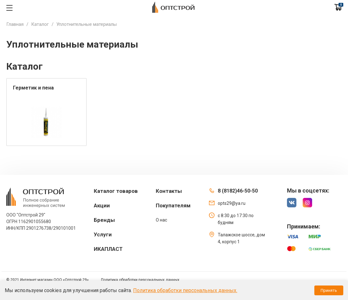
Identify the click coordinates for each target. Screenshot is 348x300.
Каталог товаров (116, 191)
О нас (161, 219)
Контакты (169, 191)
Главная (15, 24)
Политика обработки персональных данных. (185, 290)
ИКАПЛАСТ (108, 249)
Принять (329, 290)
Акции (102, 205)
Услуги (103, 234)
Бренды (104, 220)
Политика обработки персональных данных (140, 280)
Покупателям (173, 205)
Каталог (40, 24)
